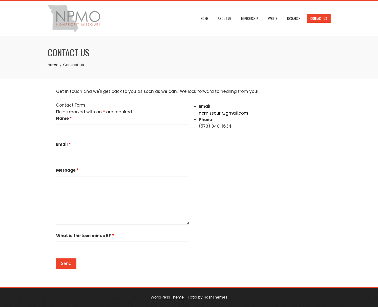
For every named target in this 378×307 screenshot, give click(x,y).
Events (272, 18)
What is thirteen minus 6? (85, 236)
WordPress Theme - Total (174, 297)
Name (64, 118)
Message (67, 170)
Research (294, 18)
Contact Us (318, 18)
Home (204, 18)
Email (63, 144)
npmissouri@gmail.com (223, 113)
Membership (249, 18)
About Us (224, 18)
